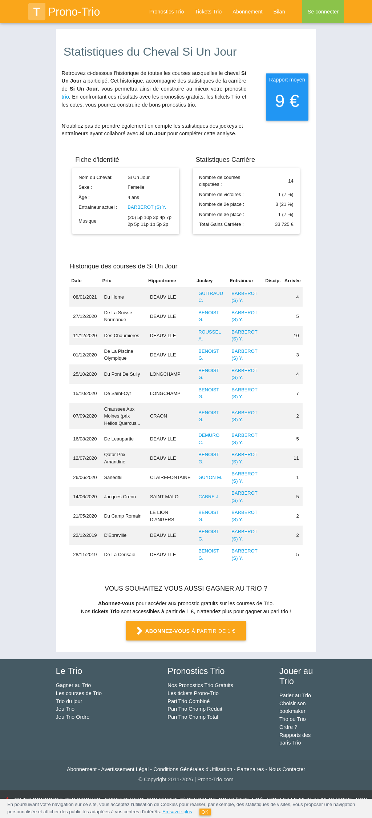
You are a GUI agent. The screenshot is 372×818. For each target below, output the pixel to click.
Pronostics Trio (166, 12)
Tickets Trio (208, 12)
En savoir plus (177, 811)
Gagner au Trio (73, 685)
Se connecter (323, 12)
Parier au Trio (295, 695)
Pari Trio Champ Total (192, 717)
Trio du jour (69, 701)
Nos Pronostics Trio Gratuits (200, 685)
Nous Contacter (286, 769)
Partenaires (250, 769)
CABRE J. (209, 496)
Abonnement (247, 12)
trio (65, 97)
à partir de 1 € (186, 631)
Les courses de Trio (79, 693)
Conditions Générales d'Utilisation (192, 769)
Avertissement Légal (125, 769)
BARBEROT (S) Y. (147, 207)
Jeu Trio (65, 709)
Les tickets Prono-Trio (192, 693)
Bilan (279, 12)
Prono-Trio (64, 11)
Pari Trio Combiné (188, 701)
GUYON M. (210, 477)
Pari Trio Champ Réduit (194, 709)
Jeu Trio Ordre (73, 717)
